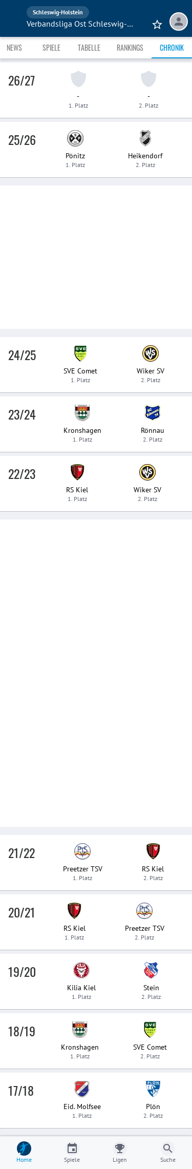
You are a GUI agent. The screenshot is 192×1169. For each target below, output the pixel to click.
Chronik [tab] (172, 47)
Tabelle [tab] (89, 47)
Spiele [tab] (51, 47)
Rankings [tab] (130, 47)
